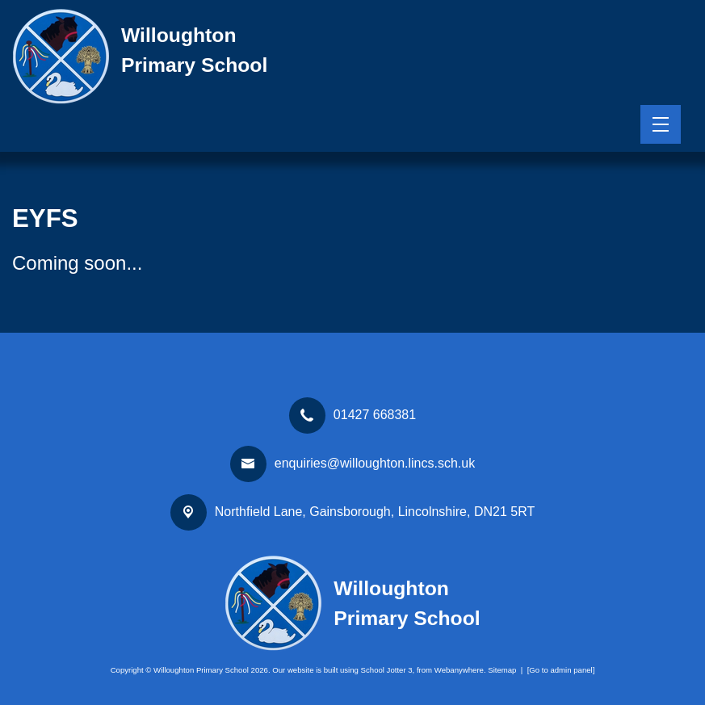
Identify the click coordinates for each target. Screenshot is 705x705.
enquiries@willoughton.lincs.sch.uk (375, 463)
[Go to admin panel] (561, 669)
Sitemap (502, 669)
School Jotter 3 (387, 669)
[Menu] (660, 124)
